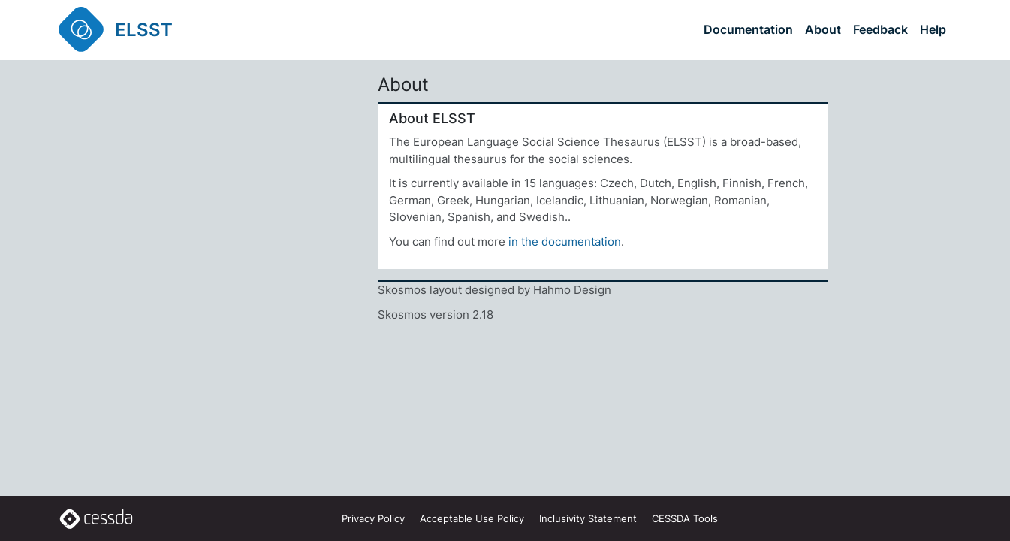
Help (933, 29)
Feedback (880, 29)
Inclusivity (588, 518)
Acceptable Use (472, 518)
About (823, 29)
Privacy (373, 518)
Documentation (748, 29)
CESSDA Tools (685, 518)
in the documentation (564, 241)
